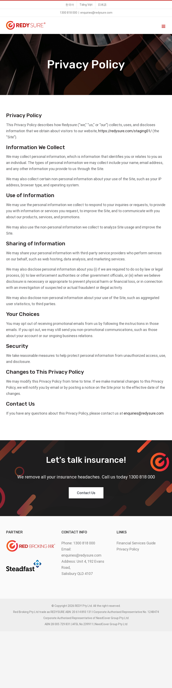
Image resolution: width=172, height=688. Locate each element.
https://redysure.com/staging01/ (125, 131)
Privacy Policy (128, 549)
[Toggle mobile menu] (164, 26)
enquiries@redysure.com (96, 12)
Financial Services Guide (136, 543)
